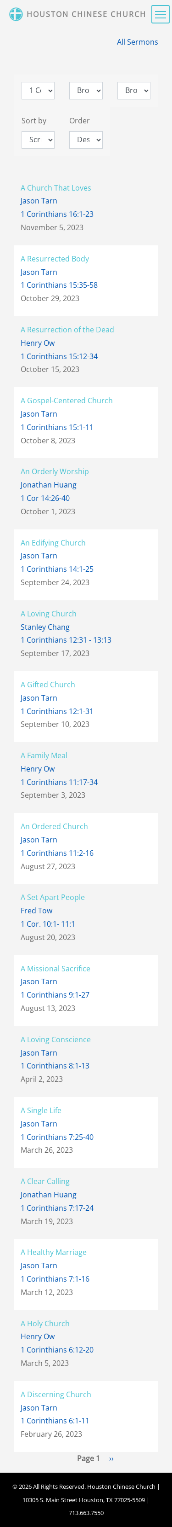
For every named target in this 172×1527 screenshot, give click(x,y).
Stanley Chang (45, 627)
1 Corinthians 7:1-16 (55, 1279)
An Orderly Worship (55, 471)
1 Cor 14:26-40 (45, 498)
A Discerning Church (56, 1394)
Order (79, 121)
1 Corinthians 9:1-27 (55, 995)
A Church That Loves (56, 188)
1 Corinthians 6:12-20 (57, 1350)
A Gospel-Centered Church (67, 400)
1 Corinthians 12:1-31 (57, 711)
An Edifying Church (53, 543)
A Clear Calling (45, 1181)
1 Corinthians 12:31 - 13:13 (66, 640)
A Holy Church (45, 1323)
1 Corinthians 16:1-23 (57, 214)
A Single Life (41, 1110)
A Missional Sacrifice (55, 969)
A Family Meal (44, 755)
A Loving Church (49, 614)
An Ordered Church (54, 826)
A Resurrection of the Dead (67, 330)
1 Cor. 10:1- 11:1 (48, 924)
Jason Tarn (39, 201)
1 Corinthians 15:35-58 (59, 285)
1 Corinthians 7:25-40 (57, 1137)
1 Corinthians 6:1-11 (55, 1421)
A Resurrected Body (55, 259)
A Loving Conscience (56, 1039)
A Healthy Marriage (54, 1252)
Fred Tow (36, 911)
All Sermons (137, 42)
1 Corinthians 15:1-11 (57, 427)
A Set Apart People (53, 897)
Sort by (34, 121)
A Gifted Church (48, 684)
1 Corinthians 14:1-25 (57, 569)
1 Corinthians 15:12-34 (59, 356)
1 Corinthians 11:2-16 (57, 853)
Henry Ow (38, 343)
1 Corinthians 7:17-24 (57, 1208)
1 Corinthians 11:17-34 (59, 782)
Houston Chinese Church (86, 14)
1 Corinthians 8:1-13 (55, 1066)
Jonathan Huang (49, 485)
